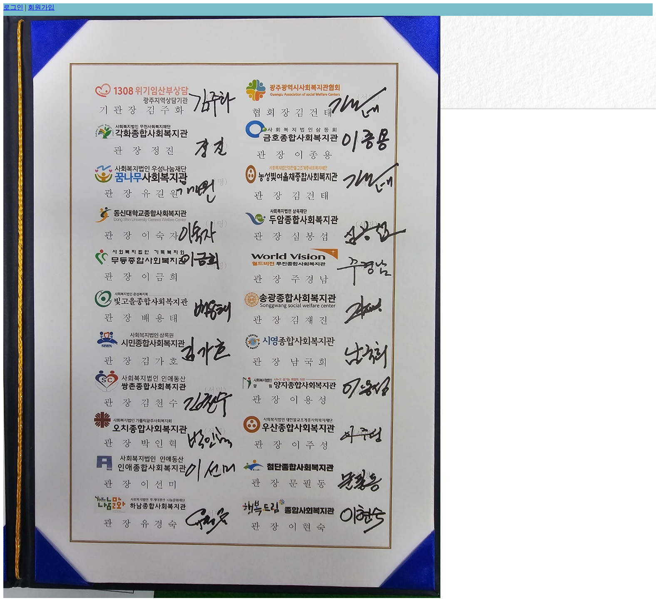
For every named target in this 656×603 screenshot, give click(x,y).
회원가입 (41, 7)
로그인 (13, 7)
